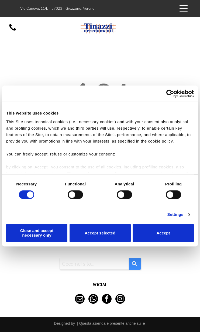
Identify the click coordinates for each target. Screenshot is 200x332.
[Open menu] (184, 8)
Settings (175, 214)
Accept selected (100, 233)
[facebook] (107, 299)
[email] (80, 299)
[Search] (135, 264)
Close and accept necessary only (36, 233)
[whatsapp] (93, 299)
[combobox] (94, 264)
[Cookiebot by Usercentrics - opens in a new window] (170, 94)
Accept (163, 233)
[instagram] (120, 299)
